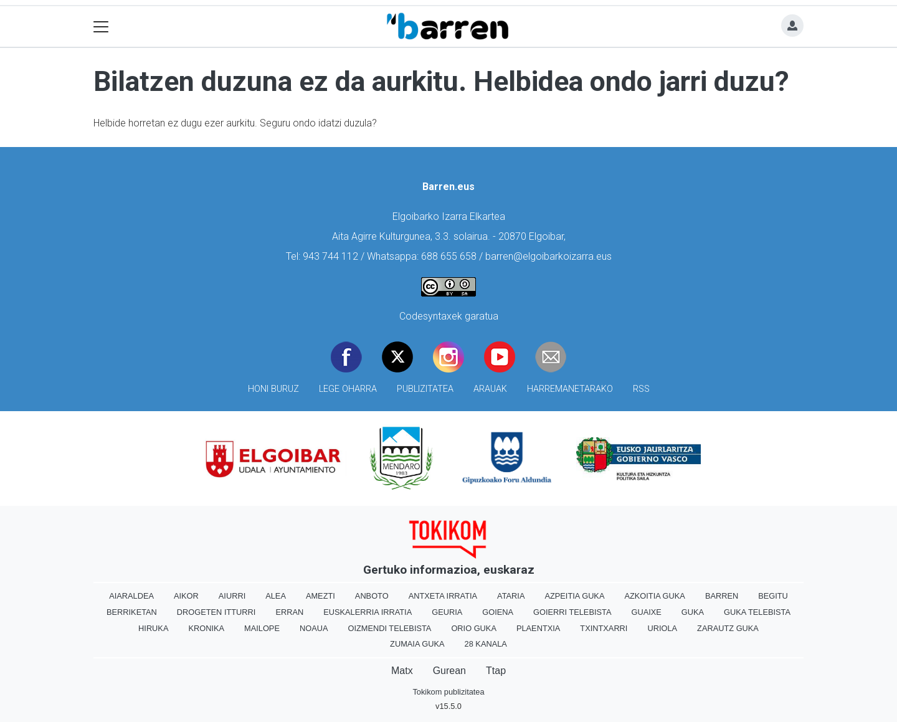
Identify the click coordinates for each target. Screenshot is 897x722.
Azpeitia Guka (574, 596)
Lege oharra (348, 389)
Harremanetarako (570, 389)
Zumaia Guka (417, 643)
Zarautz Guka (728, 628)
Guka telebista (757, 612)
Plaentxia (538, 628)
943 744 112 (330, 256)
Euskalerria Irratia (367, 612)
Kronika (206, 628)
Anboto (372, 596)
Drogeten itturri (216, 612)
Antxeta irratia (443, 596)
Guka (692, 612)
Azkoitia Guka (654, 596)
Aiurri (232, 596)
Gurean (449, 670)
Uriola (662, 628)
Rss (641, 389)
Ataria (510, 596)
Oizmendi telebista (389, 628)
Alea (275, 596)
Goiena (497, 612)
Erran (289, 612)
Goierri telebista (572, 612)
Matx (402, 670)
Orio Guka (473, 628)
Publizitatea (425, 389)
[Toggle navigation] (101, 26)
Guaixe (646, 612)
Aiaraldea (131, 596)
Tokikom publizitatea (448, 691)
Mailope (262, 628)
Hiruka (153, 628)
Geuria (447, 612)
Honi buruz (273, 389)
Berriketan (132, 612)
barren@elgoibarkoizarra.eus (548, 256)
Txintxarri (603, 628)
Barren (721, 596)
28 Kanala (486, 643)
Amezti (320, 596)
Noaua (314, 628)
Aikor (186, 596)
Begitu (773, 596)
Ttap (496, 670)
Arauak (490, 389)
